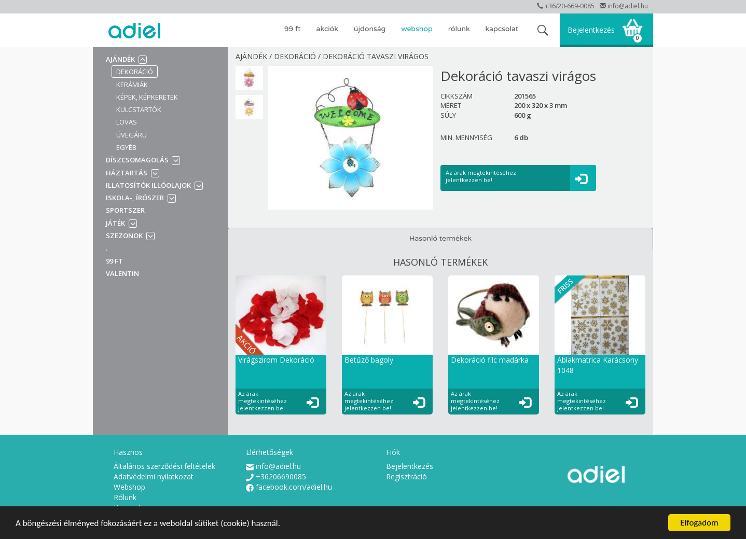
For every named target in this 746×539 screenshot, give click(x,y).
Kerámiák (132, 84)
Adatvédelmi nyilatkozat (154, 476)
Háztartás (126, 172)
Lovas (126, 122)
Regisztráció (406, 476)
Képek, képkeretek (147, 97)
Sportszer (125, 210)
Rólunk (459, 28)
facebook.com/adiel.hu (289, 487)
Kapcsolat (502, 28)
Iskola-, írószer (135, 197)
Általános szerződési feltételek (164, 466)
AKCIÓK (327, 28)
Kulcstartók (138, 109)
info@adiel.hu (624, 6)
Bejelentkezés (591, 30)
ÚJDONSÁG (369, 28)
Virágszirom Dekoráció (276, 360)
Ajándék (120, 59)
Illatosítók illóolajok (148, 185)
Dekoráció (134, 71)
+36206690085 (276, 476)
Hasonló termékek (440, 238)
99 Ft (292, 28)
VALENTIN (122, 273)
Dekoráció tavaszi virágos (376, 56)
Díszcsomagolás (138, 159)
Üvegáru (131, 135)
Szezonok (124, 235)
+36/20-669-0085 (566, 6)
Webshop (416, 28)
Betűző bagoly (368, 360)
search (543, 30)
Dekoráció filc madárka (490, 360)
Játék (115, 223)
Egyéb (126, 147)
